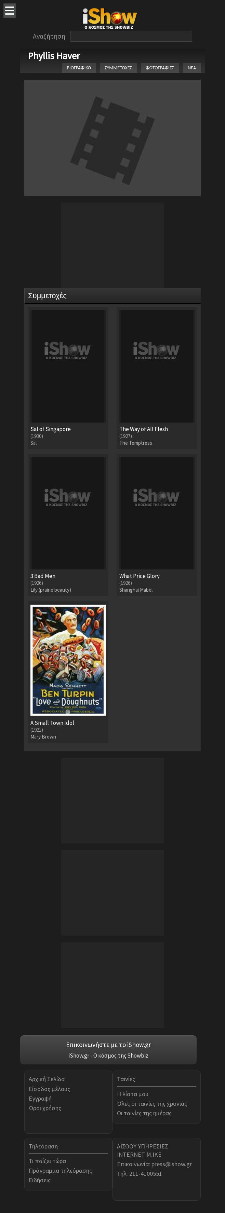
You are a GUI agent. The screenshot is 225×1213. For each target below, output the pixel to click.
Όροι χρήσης (45, 1108)
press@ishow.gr (171, 1164)
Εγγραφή (40, 1098)
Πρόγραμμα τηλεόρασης (60, 1170)
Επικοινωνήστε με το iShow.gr (108, 1044)
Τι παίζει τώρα (47, 1161)
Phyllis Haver (54, 56)
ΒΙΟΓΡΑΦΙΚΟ (79, 68)
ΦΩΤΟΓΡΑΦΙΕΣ (160, 68)
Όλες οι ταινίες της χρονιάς (152, 1103)
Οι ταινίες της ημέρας (144, 1113)
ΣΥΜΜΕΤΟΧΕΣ (118, 68)
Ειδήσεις (40, 1180)
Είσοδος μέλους (49, 1089)
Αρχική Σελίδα (47, 1079)
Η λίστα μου (132, 1094)
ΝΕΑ (192, 68)
